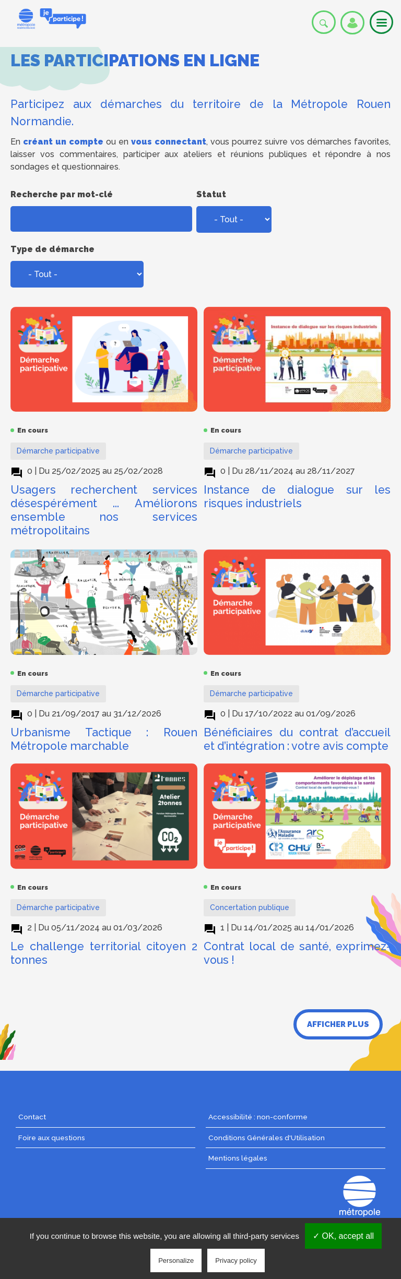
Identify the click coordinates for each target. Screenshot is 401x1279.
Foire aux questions (51, 1137)
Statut (211, 194)
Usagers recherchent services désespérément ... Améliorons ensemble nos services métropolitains (103, 510)
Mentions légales (237, 1158)
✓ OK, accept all (343, 1236)
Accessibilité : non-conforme (258, 1117)
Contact (32, 1117)
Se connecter (352, 22)
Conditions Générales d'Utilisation (266, 1137)
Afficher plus (338, 1024)
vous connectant (168, 142)
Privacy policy (235, 1260)
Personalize (176, 1260)
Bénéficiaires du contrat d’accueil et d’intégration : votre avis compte (297, 739)
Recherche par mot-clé (61, 194)
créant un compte (63, 142)
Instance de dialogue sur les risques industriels (297, 496)
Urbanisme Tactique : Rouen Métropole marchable (103, 739)
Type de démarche (52, 249)
